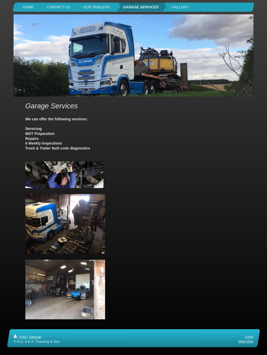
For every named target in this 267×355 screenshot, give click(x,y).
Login (249, 337)
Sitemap (35, 337)
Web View (245, 341)
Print (20, 337)
